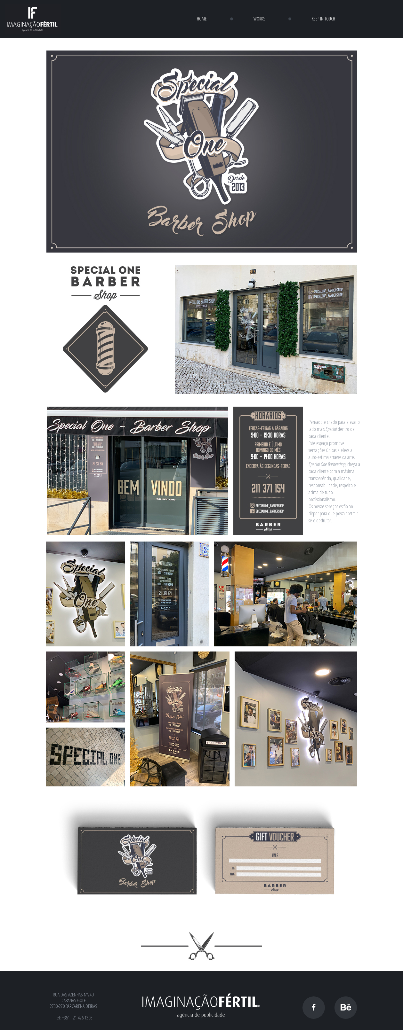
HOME (202, 19)
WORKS (259, 19)
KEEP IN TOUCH (323, 19)
